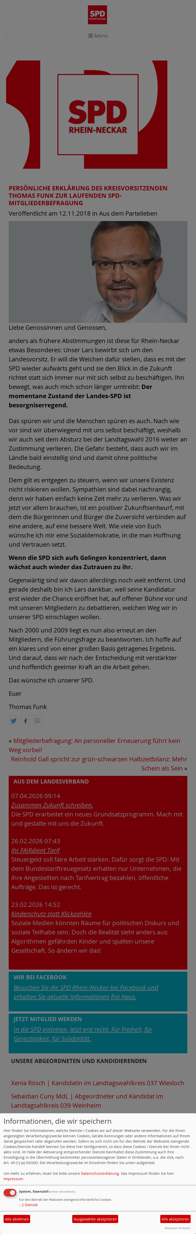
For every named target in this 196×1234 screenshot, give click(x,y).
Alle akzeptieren (175, 1219)
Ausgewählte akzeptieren (95, 1219)
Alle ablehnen (17, 1219)
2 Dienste (28, 1204)
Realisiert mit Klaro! (177, 1228)
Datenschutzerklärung (100, 1173)
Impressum (13, 1178)
